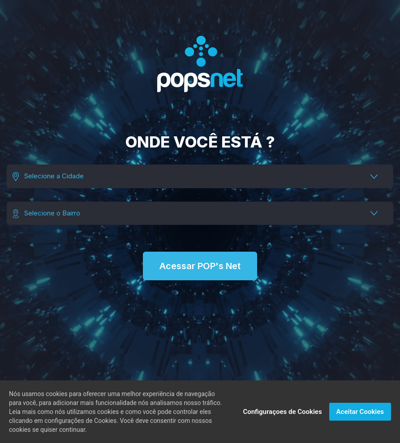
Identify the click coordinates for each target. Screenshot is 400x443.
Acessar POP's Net (200, 266)
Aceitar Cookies (360, 412)
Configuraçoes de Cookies (282, 412)
